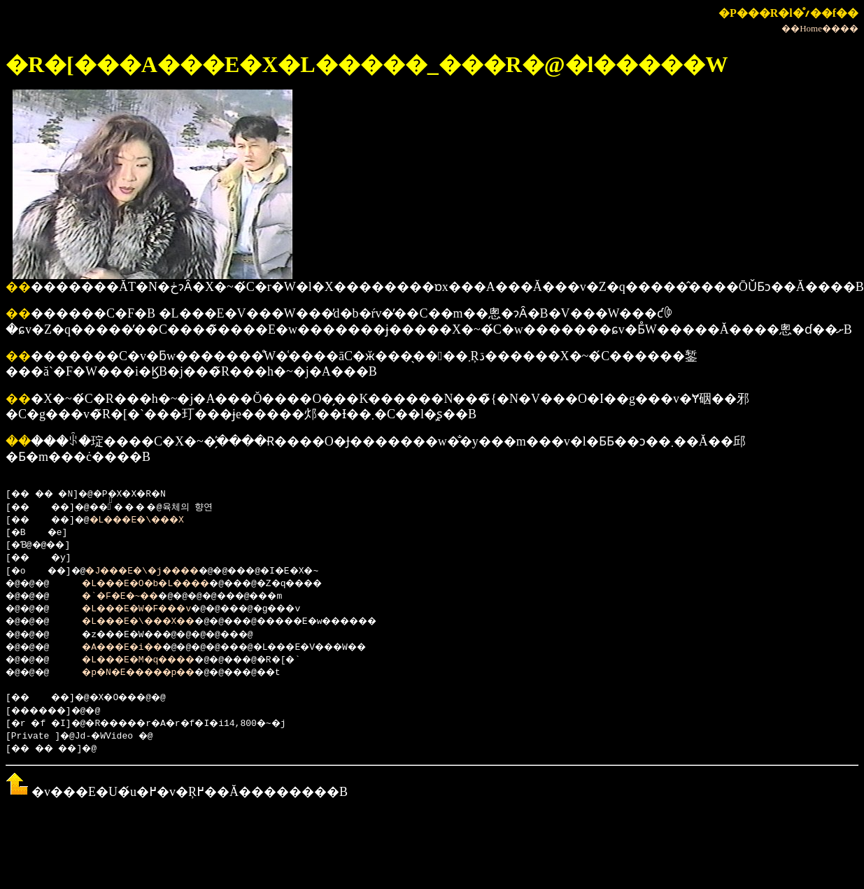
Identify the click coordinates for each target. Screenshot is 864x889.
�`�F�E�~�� (131, 596)
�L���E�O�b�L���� (161, 584)
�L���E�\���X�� (152, 622)
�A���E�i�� (133, 647)
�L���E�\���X (153, 520)
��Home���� (819, 28)
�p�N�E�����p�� (152, 673)
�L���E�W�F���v (150, 609)
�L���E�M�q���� (152, 660)
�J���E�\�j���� (158, 571)
